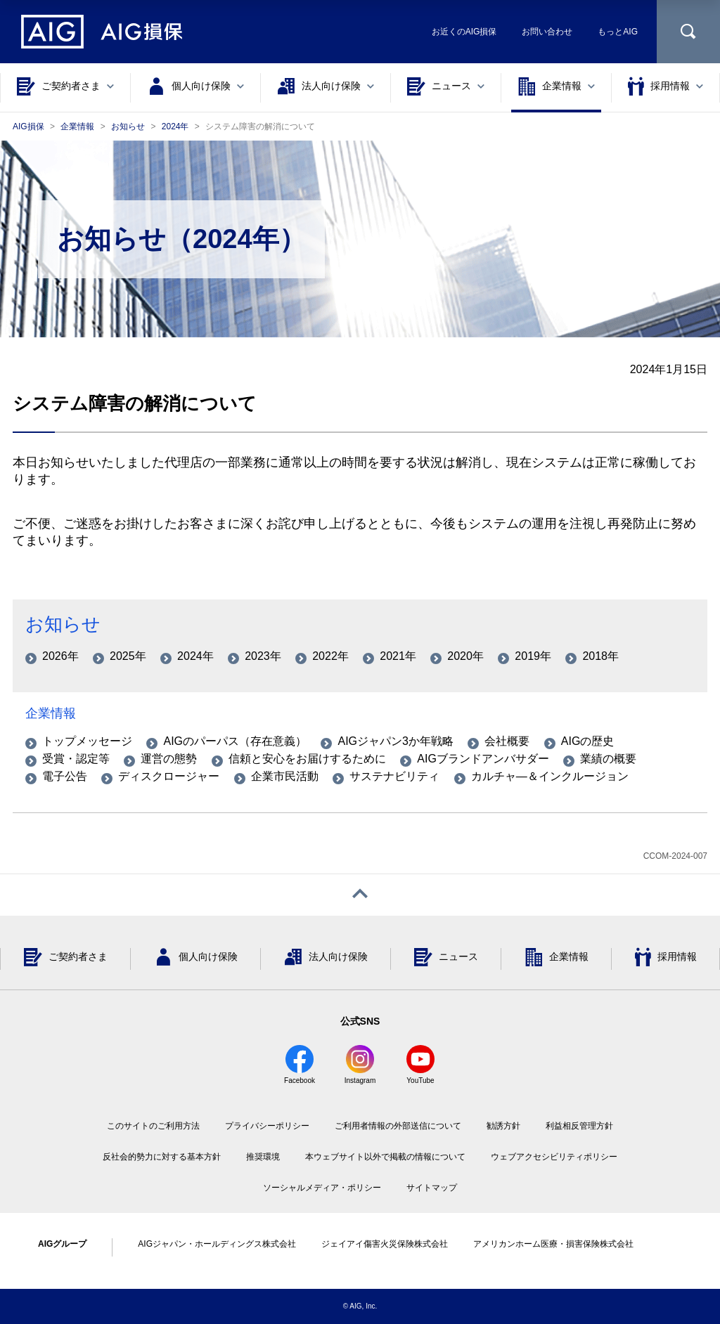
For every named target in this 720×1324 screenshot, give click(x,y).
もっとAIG (618, 32)
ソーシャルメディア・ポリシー (322, 1188)
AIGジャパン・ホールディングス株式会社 (217, 1244)
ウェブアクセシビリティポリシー (554, 1157)
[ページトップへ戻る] (360, 895)
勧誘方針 (503, 1126)
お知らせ (63, 624)
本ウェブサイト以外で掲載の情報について (385, 1157)
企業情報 (50, 713)
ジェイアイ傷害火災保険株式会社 (384, 1244)
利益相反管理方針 (579, 1126)
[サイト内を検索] (688, 31)
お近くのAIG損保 (464, 32)
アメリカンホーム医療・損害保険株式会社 (553, 1244)
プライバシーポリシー (267, 1126)
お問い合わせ (547, 32)
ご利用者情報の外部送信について (398, 1126)
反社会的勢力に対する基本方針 (162, 1157)
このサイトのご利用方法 (153, 1126)
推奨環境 (263, 1157)
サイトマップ (431, 1188)
